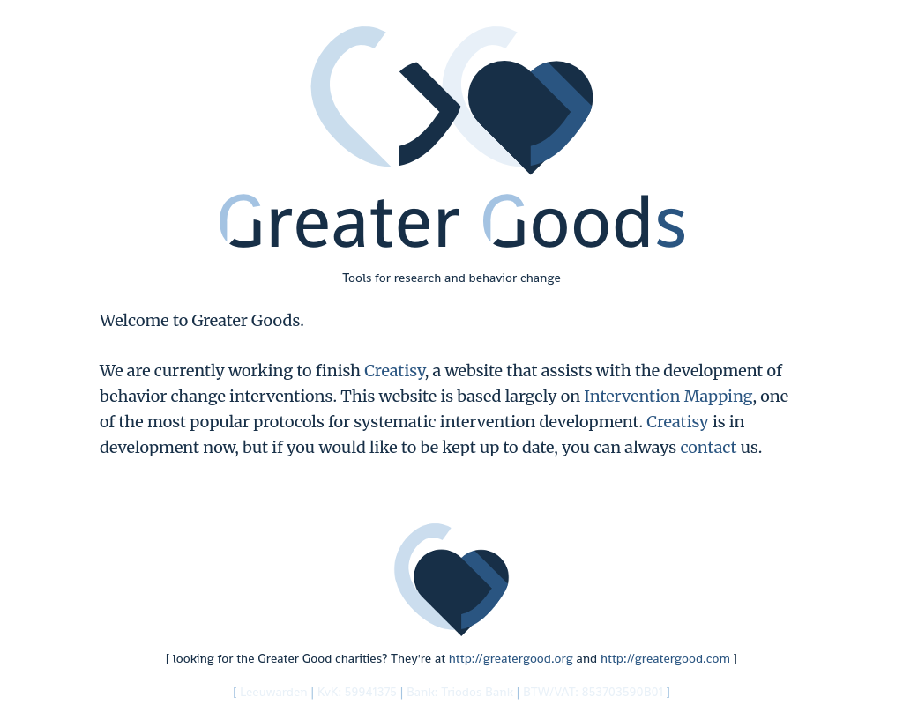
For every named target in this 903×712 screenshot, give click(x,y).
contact (708, 447)
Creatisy (394, 370)
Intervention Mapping (668, 396)
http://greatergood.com (665, 658)
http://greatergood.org (511, 658)
